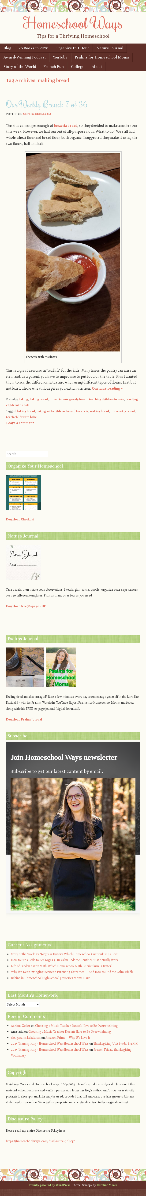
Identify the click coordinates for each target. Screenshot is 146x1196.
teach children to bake (21, 417)
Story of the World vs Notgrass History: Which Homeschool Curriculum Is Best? (64, 954)
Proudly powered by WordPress (49, 1185)
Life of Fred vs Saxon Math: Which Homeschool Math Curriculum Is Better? (61, 966)
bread (70, 411)
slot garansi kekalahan (26, 1037)
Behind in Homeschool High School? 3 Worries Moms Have (50, 978)
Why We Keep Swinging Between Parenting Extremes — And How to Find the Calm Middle (72, 972)
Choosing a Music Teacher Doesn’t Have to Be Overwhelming (76, 1026)
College (77, 66)
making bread (99, 411)
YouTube (60, 57)
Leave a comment (20, 423)
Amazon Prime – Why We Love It (67, 1037)
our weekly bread (75, 399)
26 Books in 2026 (33, 48)
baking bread (39, 399)
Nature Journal (110, 48)
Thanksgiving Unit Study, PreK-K (116, 1043)
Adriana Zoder (20, 1026)
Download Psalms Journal (24, 719)
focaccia (55, 399)
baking (23, 399)
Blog (7, 48)
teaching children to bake (106, 399)
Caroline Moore (107, 1185)
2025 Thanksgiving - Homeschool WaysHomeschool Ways (50, 1043)
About (97, 66)
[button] (73, 845)
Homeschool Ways (73, 23)
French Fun (53, 66)
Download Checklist (20, 519)
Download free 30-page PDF (26, 606)
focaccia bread (65, 125)
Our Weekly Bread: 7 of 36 (46, 104)
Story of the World (20, 66)
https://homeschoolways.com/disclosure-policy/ (40, 1141)
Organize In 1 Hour (72, 48)
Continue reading (107, 388)
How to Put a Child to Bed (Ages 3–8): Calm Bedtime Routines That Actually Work (64, 960)
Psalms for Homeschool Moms (102, 57)
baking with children (51, 411)
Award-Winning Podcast (25, 57)
